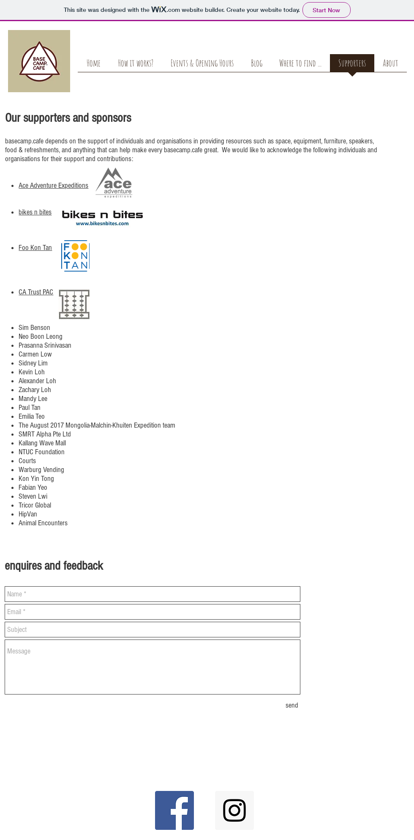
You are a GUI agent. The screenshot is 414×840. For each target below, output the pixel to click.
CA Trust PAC (36, 292)
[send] (291, 705)
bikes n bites (35, 212)
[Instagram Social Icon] (234, 810)
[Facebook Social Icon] (174, 810)
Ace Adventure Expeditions (53, 185)
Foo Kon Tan (35, 247)
